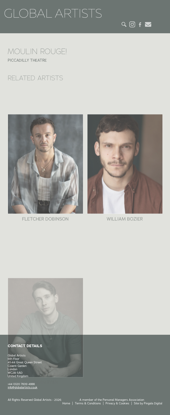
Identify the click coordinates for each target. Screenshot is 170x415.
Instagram (132, 24)
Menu (158, 24)
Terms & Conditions (88, 403)
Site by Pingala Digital (148, 403)
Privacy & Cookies (117, 403)
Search (124, 24)
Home (66, 403)
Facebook (140, 24)
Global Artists (53, 13)
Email (148, 24)
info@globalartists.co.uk (22, 387)
